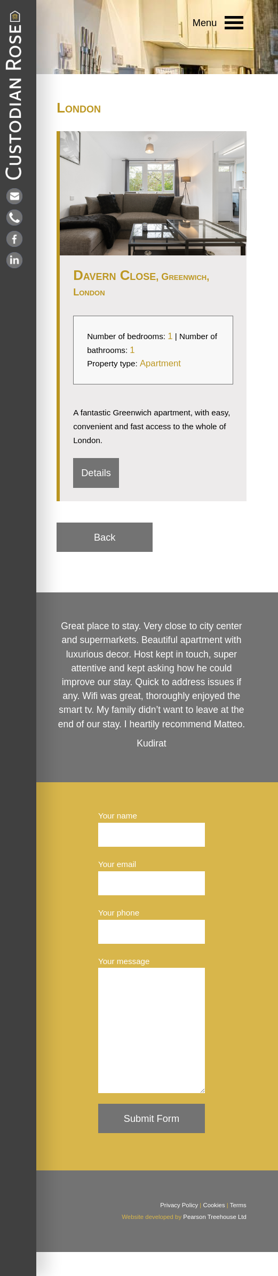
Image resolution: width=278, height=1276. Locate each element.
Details (96, 472)
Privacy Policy (179, 1229)
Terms (238, 1229)
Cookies (214, 1229)
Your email (117, 864)
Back (105, 537)
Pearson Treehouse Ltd (214, 1241)
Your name (117, 815)
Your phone (118, 912)
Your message (124, 961)
